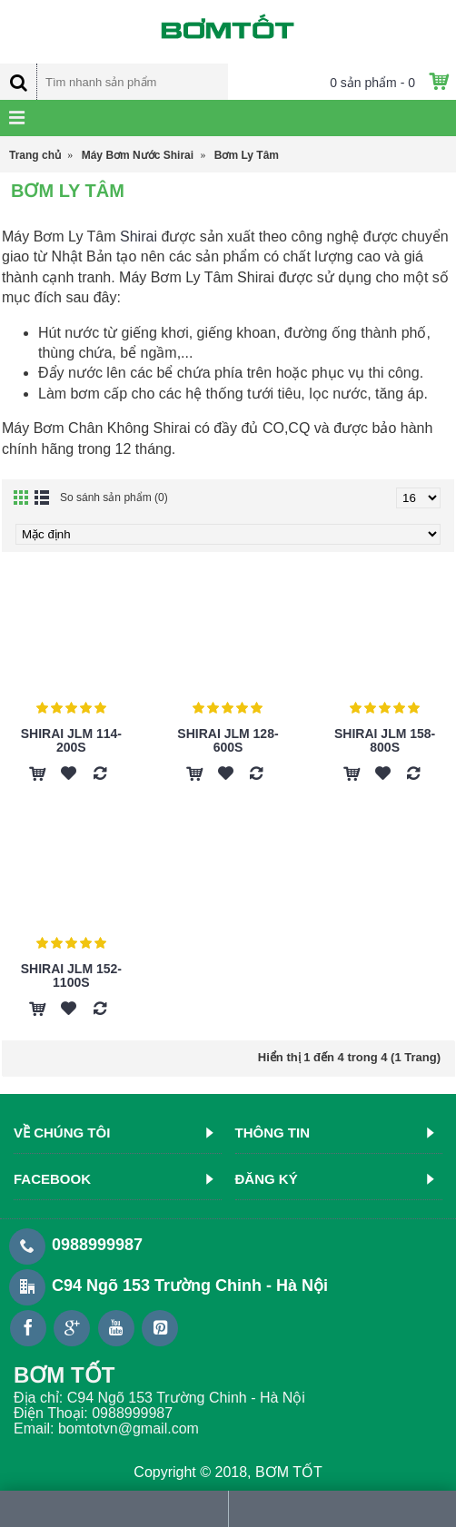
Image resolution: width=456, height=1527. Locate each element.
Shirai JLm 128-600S (227, 740)
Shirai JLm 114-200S (71, 740)
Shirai (138, 236)
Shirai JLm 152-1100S (71, 975)
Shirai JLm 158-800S (384, 740)
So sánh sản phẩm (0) (114, 497)
